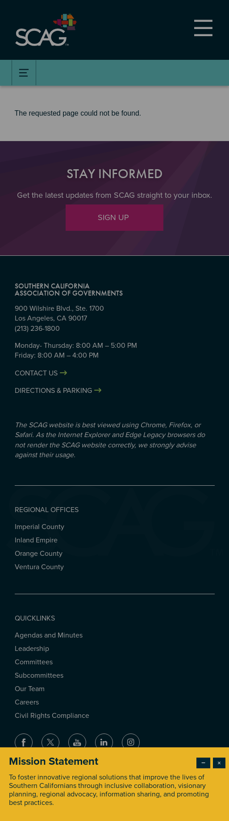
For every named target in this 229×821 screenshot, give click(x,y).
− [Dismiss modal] (203, 762)
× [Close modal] (219, 762)
